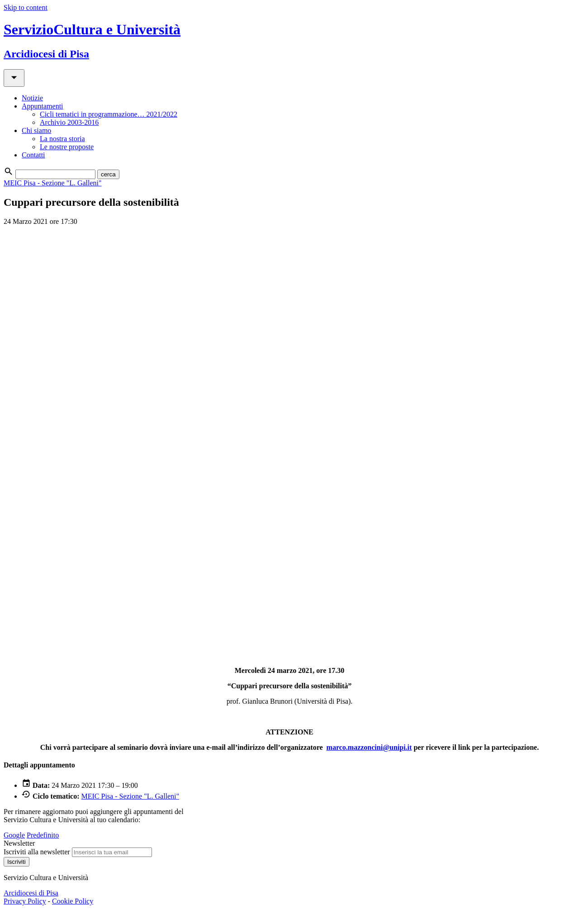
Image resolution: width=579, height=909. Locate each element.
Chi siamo (36, 130)
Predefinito (43, 835)
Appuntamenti (42, 106)
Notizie (32, 98)
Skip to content (25, 7)
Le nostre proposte (67, 147)
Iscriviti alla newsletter (37, 852)
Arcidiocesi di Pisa (31, 893)
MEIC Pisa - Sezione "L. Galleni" (53, 183)
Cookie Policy (72, 901)
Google (14, 835)
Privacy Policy (25, 901)
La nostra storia (62, 138)
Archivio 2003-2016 (69, 122)
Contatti (33, 155)
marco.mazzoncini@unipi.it (369, 747)
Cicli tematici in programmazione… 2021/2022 (108, 114)
